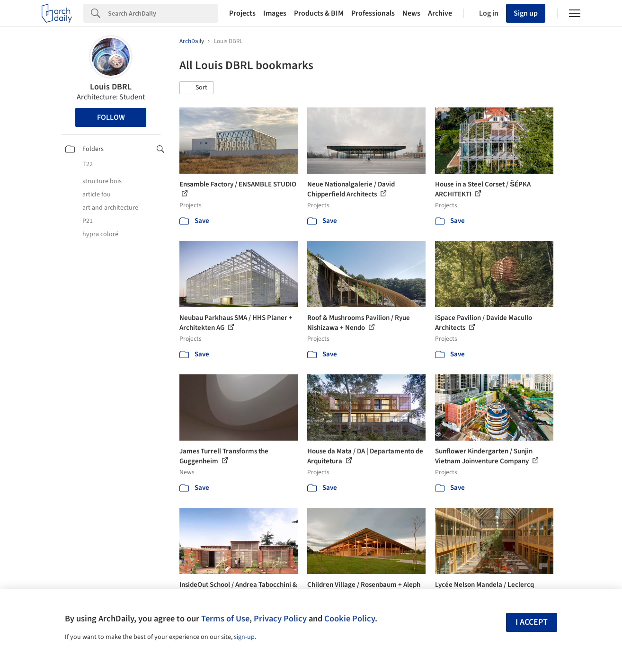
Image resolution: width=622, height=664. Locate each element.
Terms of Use (225, 618)
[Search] (163, 13)
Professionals (373, 13)
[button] (196, 88)
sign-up (244, 637)
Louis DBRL (111, 87)
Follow (111, 117)
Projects (242, 13)
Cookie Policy (349, 618)
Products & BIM (319, 13)
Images (274, 13)
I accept (531, 622)
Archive (440, 13)
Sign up (526, 13)
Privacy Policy (280, 618)
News (411, 13)
